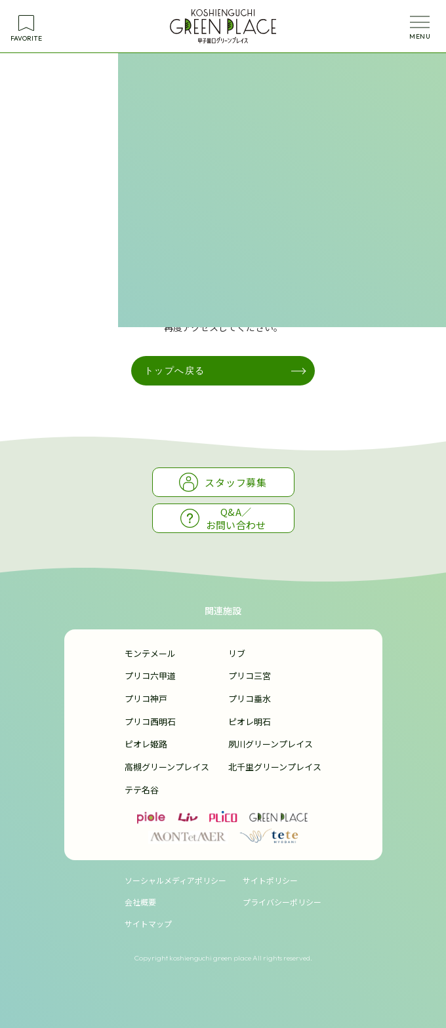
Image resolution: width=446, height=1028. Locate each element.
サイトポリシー (270, 880)
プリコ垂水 (249, 698)
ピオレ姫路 (146, 744)
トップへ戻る (174, 370)
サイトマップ (148, 923)
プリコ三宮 (249, 675)
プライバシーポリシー (282, 901)
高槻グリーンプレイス (167, 767)
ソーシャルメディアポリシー (175, 880)
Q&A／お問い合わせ (223, 518)
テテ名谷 (142, 789)
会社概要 (140, 901)
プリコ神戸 (146, 698)
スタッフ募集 (222, 482)
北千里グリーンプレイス (274, 767)
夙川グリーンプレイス (270, 744)
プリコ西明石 (150, 721)
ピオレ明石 (249, 721)
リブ (236, 653)
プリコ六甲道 (150, 675)
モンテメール (150, 653)
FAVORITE (26, 38)
